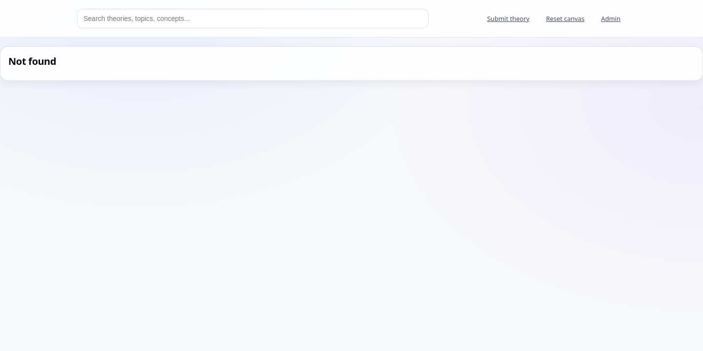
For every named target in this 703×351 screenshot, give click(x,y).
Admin (610, 18)
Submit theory (508, 18)
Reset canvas (565, 18)
